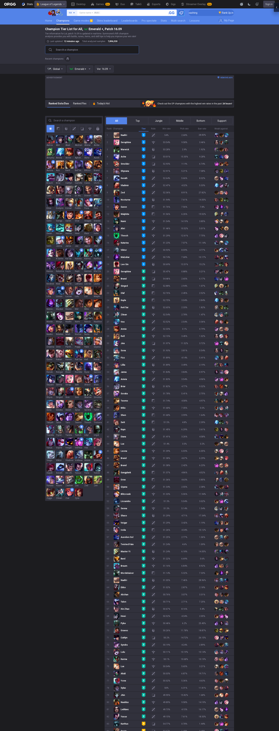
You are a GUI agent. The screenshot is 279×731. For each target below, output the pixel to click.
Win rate (167, 128)
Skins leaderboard (107, 20)
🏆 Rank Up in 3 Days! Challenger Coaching (204, 12)
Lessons (195, 20)
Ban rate (202, 128)
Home (48, 20)
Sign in (269, 4)
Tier (144, 128)
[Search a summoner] (171, 13)
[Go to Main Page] (10, 4)
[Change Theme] (249, 4)
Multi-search (178, 20)
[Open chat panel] (276, 63)
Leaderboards (129, 20)
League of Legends (50, 4)
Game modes (83, 20)
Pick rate (184, 128)
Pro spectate (149, 20)
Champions (62, 20)
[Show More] (241, 4)
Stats (164, 20)
